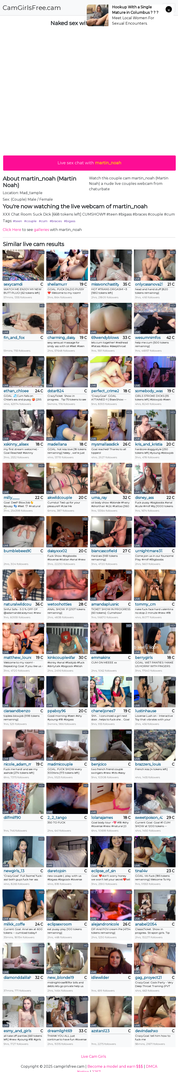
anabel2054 (146, 924)
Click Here (12, 230)
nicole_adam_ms (17, 764)
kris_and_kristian (149, 444)
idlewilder (100, 978)
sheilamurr (57, 284)
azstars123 (100, 1031)
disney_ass (144, 498)
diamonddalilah (17, 978)
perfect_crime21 (105, 391)
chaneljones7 (103, 711)
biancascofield (104, 551)
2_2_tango (57, 818)
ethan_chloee (16, 391)
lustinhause (145, 711)
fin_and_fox (14, 338)
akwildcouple (59, 498)
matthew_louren (17, 658)
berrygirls (143, 658)
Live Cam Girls (93, 1056)
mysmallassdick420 (105, 444)
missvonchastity (105, 284)
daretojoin (56, 871)
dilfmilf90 (12, 818)
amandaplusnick (105, 604)
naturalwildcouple (17, 604)
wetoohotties (59, 604)
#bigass (69, 221)
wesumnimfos (147, 338)
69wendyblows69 (105, 338)
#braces (56, 221)
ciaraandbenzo (17, 711)
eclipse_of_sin (103, 871)
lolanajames (102, 818)
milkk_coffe (14, 924)
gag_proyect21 (148, 978)
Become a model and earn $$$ (115, 1066)
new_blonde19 (60, 978)
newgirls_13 (14, 871)
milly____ (11, 498)
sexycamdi (13, 284)
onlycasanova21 (149, 284)
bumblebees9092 (17, 551)
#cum (43, 221)
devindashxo (146, 1031)
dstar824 (55, 391)
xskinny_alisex (16, 444)
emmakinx (100, 658)
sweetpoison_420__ (149, 818)
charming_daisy (61, 338)
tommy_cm (145, 604)
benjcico (98, 764)
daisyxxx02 (57, 551)
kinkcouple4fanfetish (61, 658)
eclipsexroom (59, 924)
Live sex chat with (89, 162)
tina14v (141, 871)
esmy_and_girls (17, 1031)
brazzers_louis (148, 764)
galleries (41, 230)
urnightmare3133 (149, 551)
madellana (57, 444)
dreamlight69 (59, 1031)
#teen (17, 221)
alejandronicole (105, 924)
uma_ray (99, 498)
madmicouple (60, 764)
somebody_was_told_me (149, 391)
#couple (30, 221)
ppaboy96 (56, 711)
